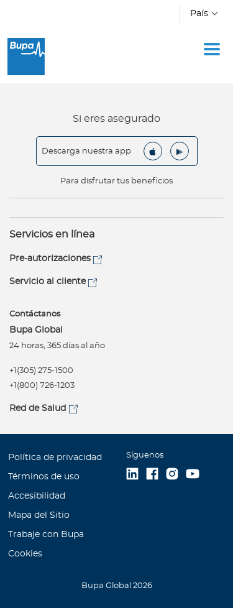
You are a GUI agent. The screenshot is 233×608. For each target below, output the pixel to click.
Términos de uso (44, 476)
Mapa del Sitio (39, 515)
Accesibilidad (36, 496)
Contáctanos (34, 314)
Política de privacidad (55, 457)
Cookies (25, 554)
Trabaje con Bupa (46, 534)
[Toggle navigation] (211, 49)
